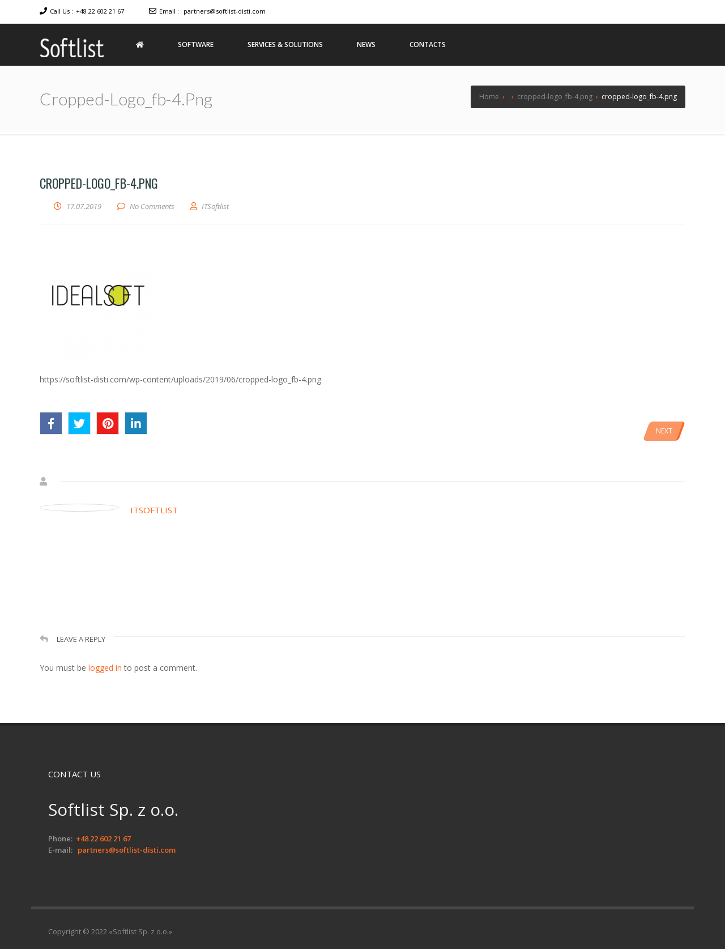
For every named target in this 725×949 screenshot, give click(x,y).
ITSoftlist (154, 510)
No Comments (152, 206)
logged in (105, 667)
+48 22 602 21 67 (100, 11)
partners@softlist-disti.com (225, 11)
